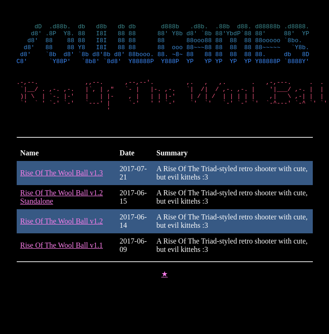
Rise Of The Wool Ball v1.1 (61, 263)
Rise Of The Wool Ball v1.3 (61, 191)
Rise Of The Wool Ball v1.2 (61, 239)
